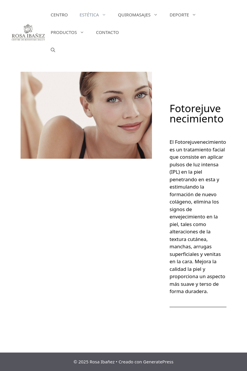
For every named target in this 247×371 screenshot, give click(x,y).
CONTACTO (107, 32)
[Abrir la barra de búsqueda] (53, 50)
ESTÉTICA (95, 14)
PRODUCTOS (70, 32)
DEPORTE (186, 14)
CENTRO (59, 15)
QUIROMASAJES (141, 14)
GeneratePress (158, 362)
